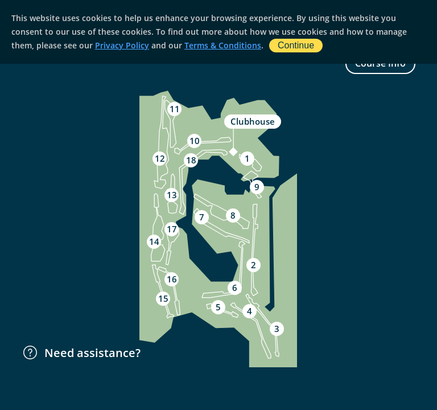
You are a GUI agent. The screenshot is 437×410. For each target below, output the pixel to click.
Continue (296, 45)
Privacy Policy (122, 45)
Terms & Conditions (222, 45)
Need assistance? (81, 352)
